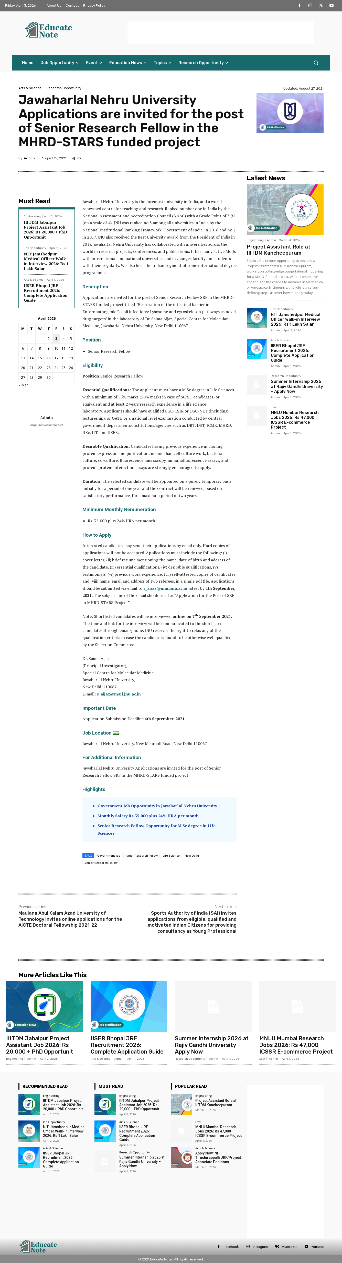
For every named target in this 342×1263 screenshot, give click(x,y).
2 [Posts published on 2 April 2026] (49, 338)
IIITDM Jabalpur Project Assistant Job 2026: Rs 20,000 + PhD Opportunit (45, 229)
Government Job (108, 855)
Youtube (317, 1247)
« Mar (23, 385)
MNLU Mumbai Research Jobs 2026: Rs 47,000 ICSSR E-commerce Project (295, 420)
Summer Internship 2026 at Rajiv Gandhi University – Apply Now (297, 386)
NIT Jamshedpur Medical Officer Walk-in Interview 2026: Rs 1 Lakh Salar (46, 261)
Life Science (171, 855)
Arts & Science (29, 88)
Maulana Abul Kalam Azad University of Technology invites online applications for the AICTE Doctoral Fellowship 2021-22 (70, 919)
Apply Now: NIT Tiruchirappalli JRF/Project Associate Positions (218, 1157)
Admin (29, 158)
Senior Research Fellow (100, 863)
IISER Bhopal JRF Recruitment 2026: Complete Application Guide (46, 293)
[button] (316, 62)
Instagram (260, 1247)
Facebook (231, 1247)
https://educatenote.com (46, 425)
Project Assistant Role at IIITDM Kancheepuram (279, 250)
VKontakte (289, 1247)
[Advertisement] (220, 32)
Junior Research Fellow (141, 855)
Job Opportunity (35, 248)
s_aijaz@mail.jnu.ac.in (119, 694)
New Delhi (192, 855)
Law (273, 407)
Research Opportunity (64, 88)
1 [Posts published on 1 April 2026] (40, 338)
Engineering (32, 216)
